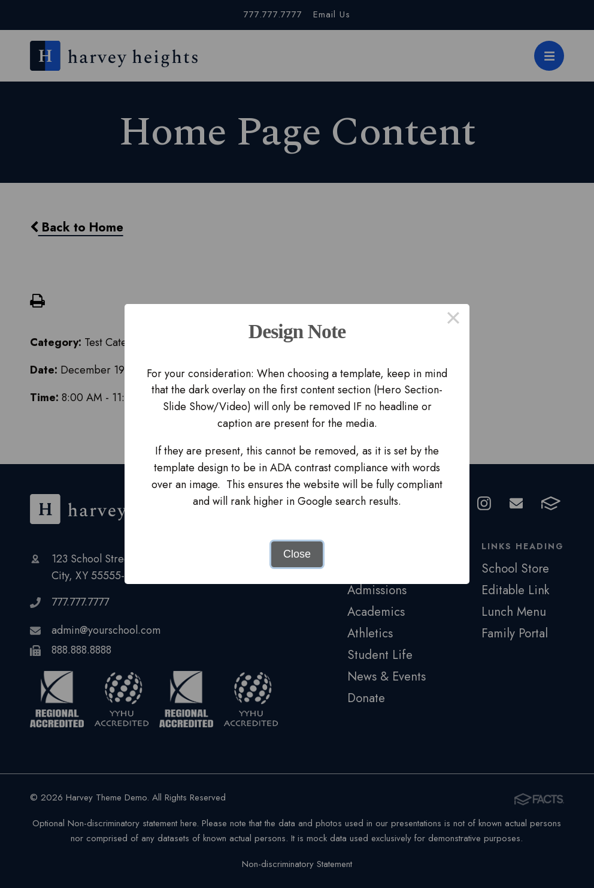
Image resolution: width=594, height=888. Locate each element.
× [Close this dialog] (453, 320)
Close (297, 554)
